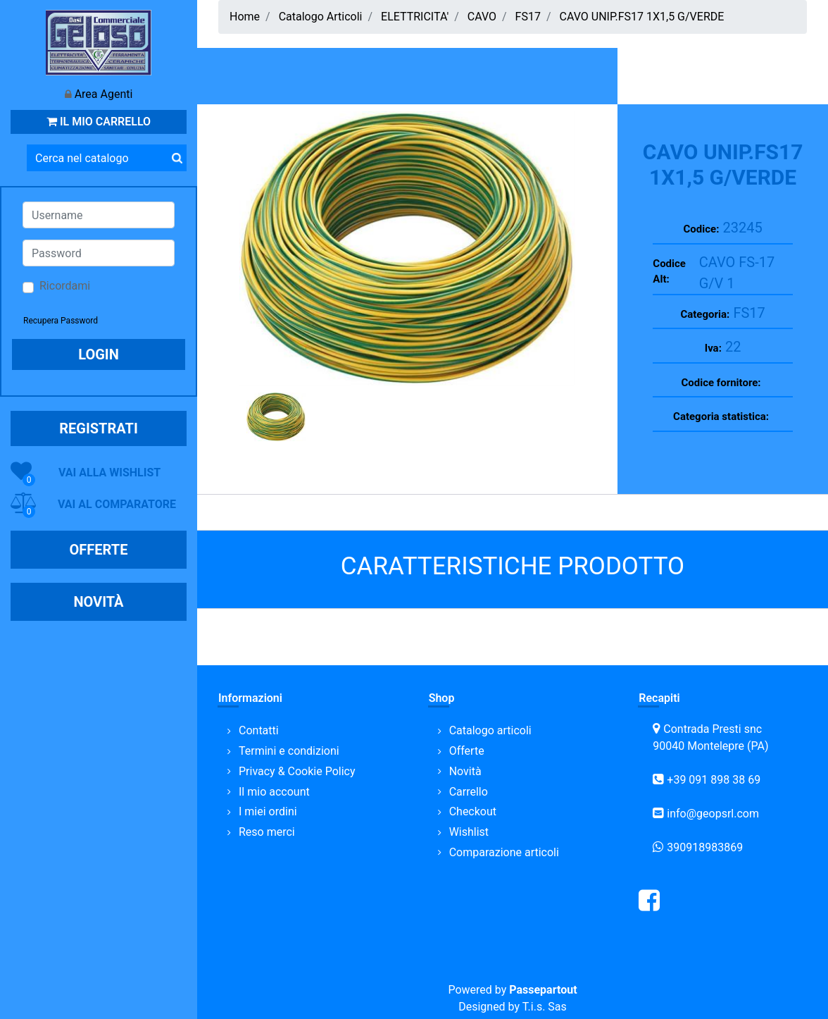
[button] (177, 157)
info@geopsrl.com (713, 813)
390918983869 (705, 847)
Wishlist (469, 832)
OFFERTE (99, 549)
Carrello (468, 791)
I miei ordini (268, 811)
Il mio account (274, 791)
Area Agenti (104, 94)
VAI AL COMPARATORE (117, 504)
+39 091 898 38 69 (713, 779)
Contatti (259, 730)
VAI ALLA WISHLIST (109, 472)
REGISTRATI (98, 428)
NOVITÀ (98, 601)
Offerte (466, 751)
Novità (465, 771)
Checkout (472, 811)
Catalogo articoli (490, 730)
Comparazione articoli (504, 852)
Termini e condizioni (289, 751)
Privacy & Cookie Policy (297, 771)
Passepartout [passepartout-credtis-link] (543, 989)
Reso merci (267, 832)
